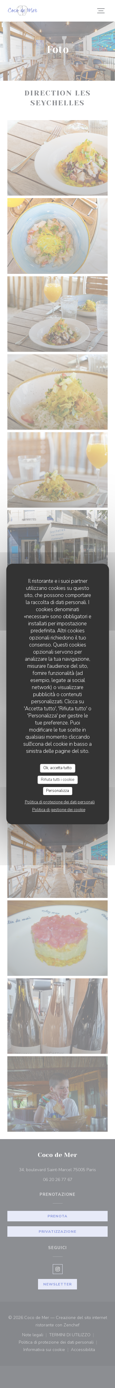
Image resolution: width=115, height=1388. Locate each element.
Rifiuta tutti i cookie (57, 779)
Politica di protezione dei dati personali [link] (60, 802)
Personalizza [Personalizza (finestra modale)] (57, 790)
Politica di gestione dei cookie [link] (58, 810)
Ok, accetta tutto (57, 768)
